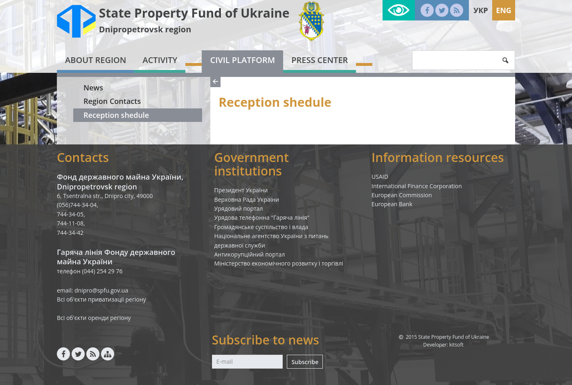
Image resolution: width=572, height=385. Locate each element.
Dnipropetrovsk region (145, 29)
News (93, 87)
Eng (503, 10)
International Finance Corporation (417, 186)
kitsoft (456, 344)
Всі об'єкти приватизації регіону (101, 299)
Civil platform (242, 59)
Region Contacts (112, 101)
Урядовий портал (238, 208)
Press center (319, 59)
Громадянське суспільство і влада (261, 227)
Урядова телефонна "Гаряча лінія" (262, 217)
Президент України (241, 190)
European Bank (392, 204)
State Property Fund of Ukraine (194, 13)
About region (95, 59)
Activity (159, 59)
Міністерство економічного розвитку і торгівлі (278, 263)
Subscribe (304, 362)
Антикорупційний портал (249, 254)
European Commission (402, 195)
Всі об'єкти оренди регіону (94, 318)
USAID (380, 176)
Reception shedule (116, 115)
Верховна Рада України (246, 199)
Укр (480, 10)
